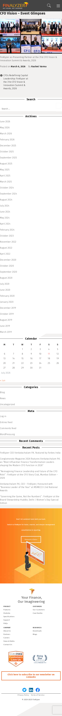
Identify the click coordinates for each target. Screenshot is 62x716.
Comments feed (8, 428)
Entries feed (6, 422)
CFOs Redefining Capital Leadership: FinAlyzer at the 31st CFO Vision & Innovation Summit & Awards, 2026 (15, 82)
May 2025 (4, 169)
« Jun (2, 380)
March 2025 (6, 181)
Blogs (35, 634)
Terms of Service (37, 695)
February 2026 (7, 139)
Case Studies (38, 613)
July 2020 (4, 284)
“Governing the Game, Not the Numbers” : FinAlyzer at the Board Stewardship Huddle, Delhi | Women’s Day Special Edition (29, 499)
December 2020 (8, 260)
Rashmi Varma (38, 66)
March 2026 (6, 133)
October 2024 (7, 187)
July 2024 (4, 205)
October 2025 (7, 151)
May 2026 (4, 127)
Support (6, 620)
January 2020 (6, 302)
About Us (7, 631)
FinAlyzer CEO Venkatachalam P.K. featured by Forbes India (30, 452)
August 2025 (6, 163)
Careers (6, 638)
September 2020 (8, 272)
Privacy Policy (23, 695)
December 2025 (8, 145)
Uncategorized (7, 404)
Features (6, 610)
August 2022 (6, 248)
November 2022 (8, 241)
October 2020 (7, 266)
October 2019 (7, 314)
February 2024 (7, 229)
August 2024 (6, 199)
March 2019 (6, 332)
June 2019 (5, 326)
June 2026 (5, 121)
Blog (2, 392)
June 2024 (5, 211)
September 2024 (8, 193)
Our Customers (39, 610)
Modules (6, 613)
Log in (3, 416)
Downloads (37, 631)
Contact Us (7, 644)
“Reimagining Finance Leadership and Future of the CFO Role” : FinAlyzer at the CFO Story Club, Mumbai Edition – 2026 (29, 474)
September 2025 (8, 157)
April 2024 (5, 223)
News (2, 398)
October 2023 (7, 235)
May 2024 (4, 217)
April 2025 (5, 175)
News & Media (8, 641)
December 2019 (8, 308)
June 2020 (5, 290)
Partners (6, 634)
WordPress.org (7, 434)
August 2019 (6, 320)
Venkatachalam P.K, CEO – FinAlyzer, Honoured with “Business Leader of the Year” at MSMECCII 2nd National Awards (29, 487)
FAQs (5, 623)
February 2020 (7, 296)
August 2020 (6, 278)
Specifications (8, 616)
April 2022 (5, 254)
